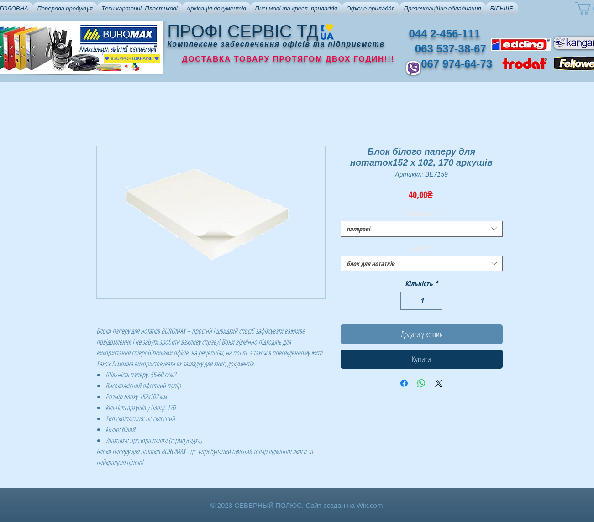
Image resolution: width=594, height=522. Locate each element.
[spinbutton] (421, 300)
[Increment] (434, 300)
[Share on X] (438, 383)
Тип (421, 248)
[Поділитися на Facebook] (404, 383)
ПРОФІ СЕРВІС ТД (243, 31)
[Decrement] (408, 300)
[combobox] (422, 229)
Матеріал (421, 213)
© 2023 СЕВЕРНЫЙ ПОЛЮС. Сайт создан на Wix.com (296, 505)
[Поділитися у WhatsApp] (421, 383)
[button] (65, 8)
